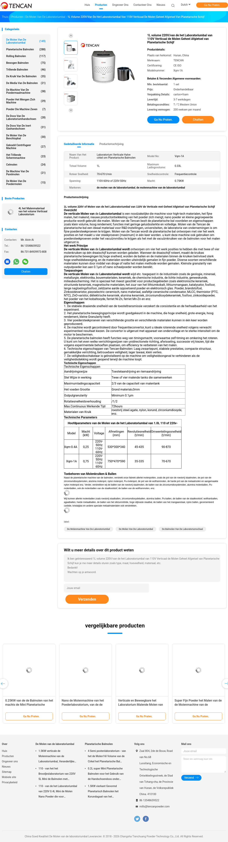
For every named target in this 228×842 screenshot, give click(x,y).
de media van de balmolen (26, 83)
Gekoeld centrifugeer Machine (26, 147)
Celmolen (26, 164)
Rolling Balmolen (26, 56)
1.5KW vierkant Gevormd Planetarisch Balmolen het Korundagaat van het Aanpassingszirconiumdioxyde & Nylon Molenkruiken (107, 792)
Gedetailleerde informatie (79, 144)
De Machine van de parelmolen (26, 173)
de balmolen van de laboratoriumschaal (182, 529)
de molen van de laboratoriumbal (136, 529)
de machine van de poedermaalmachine (26, 91)
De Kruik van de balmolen (26, 76)
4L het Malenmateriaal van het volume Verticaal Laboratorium (33, 211)
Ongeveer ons (10, 761)
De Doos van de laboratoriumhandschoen (26, 117)
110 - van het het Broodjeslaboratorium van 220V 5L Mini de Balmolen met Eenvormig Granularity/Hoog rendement (57, 774)
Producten (8, 756)
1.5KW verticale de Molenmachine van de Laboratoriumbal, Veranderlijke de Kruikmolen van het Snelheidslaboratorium (56, 756)
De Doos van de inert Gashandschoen (26, 127)
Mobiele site (9, 777)
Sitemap (6, 771)
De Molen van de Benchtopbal (26, 137)
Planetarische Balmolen (26, 49)
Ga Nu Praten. (212, 5)
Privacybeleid (9, 782)
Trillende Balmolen (26, 69)
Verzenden (87, 599)
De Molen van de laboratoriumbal (26, 41)
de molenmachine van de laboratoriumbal (88, 529)
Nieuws (6, 766)
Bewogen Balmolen (26, 63)
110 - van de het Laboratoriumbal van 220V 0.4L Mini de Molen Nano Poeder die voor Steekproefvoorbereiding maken (57, 792)
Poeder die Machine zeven (26, 109)
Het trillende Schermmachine (26, 156)
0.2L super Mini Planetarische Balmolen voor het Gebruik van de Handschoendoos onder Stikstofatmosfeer (106, 774)
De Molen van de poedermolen (26, 183)
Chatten (25, 271)
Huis (4, 750)
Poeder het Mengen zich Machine (26, 101)
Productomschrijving (111, 144)
